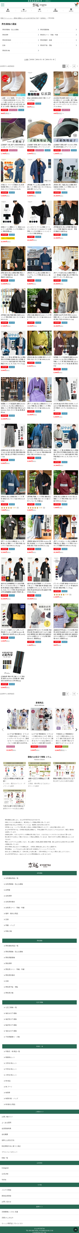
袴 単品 (7, 1081)
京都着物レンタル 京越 (10, 1212)
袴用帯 (7, 1092)
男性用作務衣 (9, 975)
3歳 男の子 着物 (10, 1019)
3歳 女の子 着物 (10, 1013)
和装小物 (8, 931)
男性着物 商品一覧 (11, 946)
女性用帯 (8, 896)
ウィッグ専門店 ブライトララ (12, 1223)
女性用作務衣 (9, 902)
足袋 (6, 919)
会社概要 (5, 1134)
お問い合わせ (6, 1202)
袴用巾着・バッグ (11, 1098)
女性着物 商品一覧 (11, 878)
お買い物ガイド (7, 1117)
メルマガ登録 (6, 1190)
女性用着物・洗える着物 (13, 884)
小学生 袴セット (10, 1075)
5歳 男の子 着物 (10, 1025)
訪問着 (7, 890)
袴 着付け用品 (9, 1104)
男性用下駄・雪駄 (11, 987)
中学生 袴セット (10, 1069)
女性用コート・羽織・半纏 (14, 908)
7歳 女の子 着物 (10, 1031)
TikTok (4, 1180)
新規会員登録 (6, 1196)
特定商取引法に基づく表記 (11, 1146)
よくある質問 (6, 1122)
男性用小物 (8, 993)
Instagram (5, 1168)
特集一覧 (5, 1158)
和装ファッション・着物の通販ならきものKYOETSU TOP (20, 18)
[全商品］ (43, 18)
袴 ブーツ (8, 1087)
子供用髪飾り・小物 (12, 1037)
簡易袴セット (9, 1057)
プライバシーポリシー (9, 1152)
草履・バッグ (9, 925)
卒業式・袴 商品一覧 (12, 1051)
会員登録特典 (6, 1128)
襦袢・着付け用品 (11, 913)
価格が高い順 (50, 59)
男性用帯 (8, 963)
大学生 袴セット (10, 1063)
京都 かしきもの (7, 1218)
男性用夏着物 (9, 957)
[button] (77, 66)
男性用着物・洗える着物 (13, 952)
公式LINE (5, 1174)
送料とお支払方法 (8, 1140)
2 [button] (67, 66)
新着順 (32, 59)
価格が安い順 (40, 59)
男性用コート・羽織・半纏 (14, 969)
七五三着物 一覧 (10, 1007)
